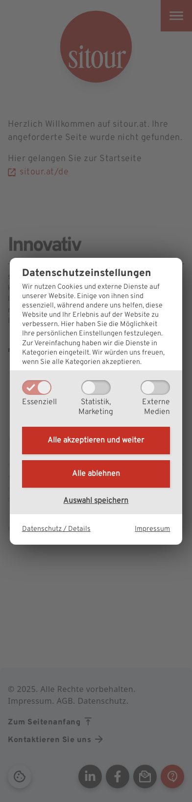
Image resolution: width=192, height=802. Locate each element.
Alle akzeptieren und (96, 440)
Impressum (152, 529)
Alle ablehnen (96, 474)
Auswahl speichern (95, 501)
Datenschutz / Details (56, 529)
